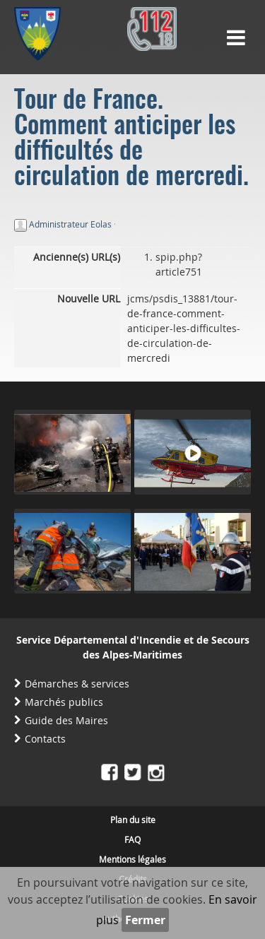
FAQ (132, 839)
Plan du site (132, 819)
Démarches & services (77, 683)
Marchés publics (64, 702)
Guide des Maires (66, 720)
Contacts (45, 738)
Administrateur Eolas (70, 224)
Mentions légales (132, 859)
